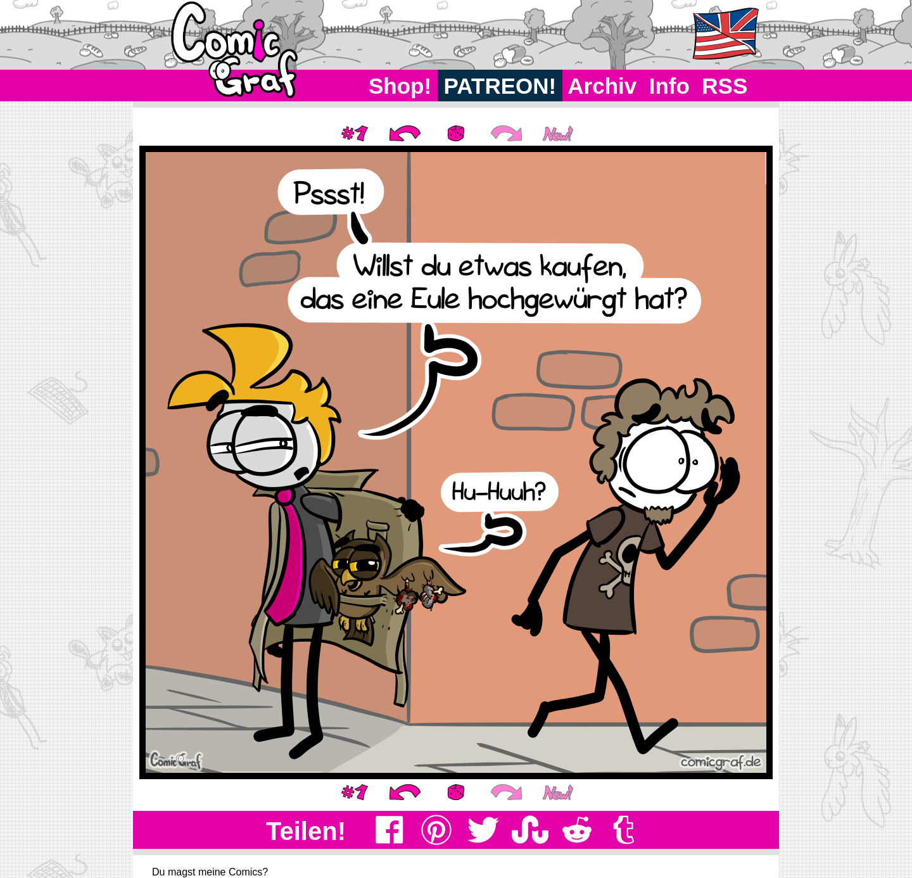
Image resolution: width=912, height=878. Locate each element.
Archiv (602, 85)
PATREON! (500, 85)
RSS (725, 85)
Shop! (400, 85)
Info (669, 85)
